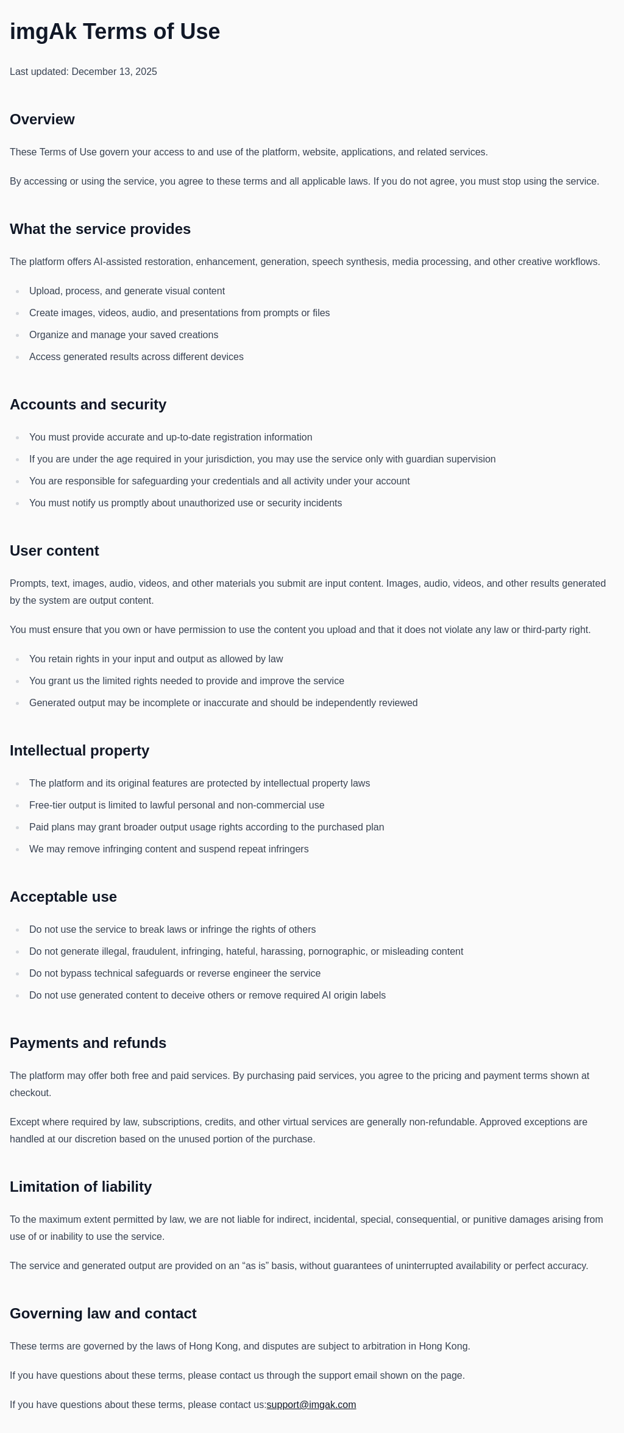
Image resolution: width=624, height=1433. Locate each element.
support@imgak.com (311, 1404)
